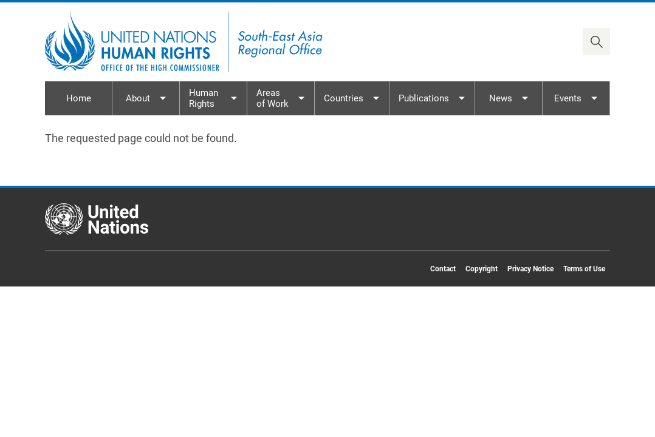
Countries (343, 98)
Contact (443, 269)
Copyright (481, 269)
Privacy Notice (530, 269)
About (138, 98)
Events (567, 98)
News (500, 98)
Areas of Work (272, 98)
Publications (424, 98)
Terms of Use (584, 269)
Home (78, 98)
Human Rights (203, 98)
